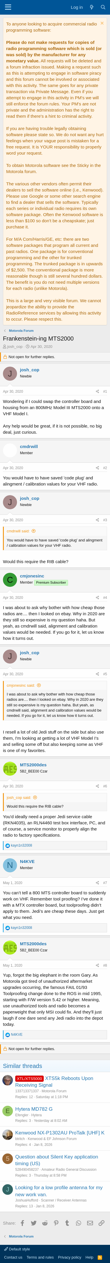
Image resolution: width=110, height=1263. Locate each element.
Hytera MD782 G (34, 1109)
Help (90, 1257)
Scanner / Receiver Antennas (64, 1200)
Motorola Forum (54, 1091)
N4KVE (27, 861)
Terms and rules (40, 1257)
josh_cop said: (19, 797)
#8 (105, 965)
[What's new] (91, 7)
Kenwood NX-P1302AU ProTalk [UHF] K (59, 1133)
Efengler (21, 1115)
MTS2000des (33, 764)
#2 (105, 468)
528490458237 (27, 1170)
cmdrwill (29, 446)
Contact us (13, 1257)
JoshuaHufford (26, 1200)
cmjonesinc (32, 575)
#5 (105, 674)
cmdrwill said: (18, 531)
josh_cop (15, 346)
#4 (105, 598)
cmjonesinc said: (21, 685)
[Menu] (8, 7)
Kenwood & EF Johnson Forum (52, 1139)
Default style (17, 1249)
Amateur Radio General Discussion (68, 1170)
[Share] (97, 391)
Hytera (36, 1115)
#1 (105, 391)
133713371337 (27, 1091)
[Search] (103, 7)
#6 (105, 786)
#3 (105, 520)
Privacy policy (69, 1257)
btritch (20, 1139)
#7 (105, 883)
